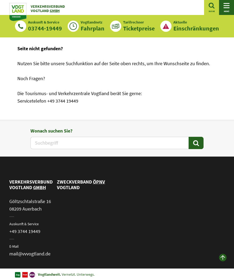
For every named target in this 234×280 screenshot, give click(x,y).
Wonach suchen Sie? (51, 131)
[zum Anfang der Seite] (223, 257)
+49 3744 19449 (24, 231)
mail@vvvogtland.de (29, 254)
